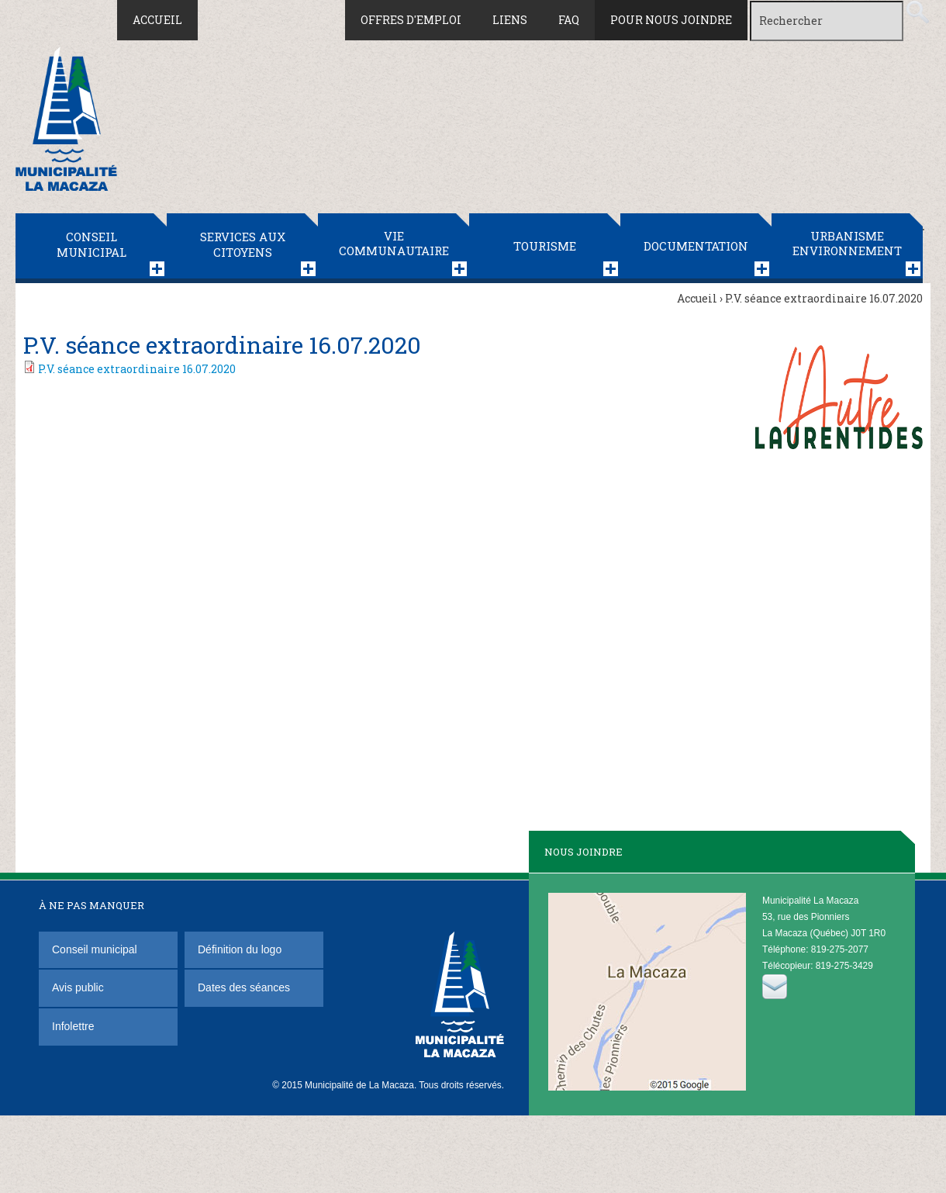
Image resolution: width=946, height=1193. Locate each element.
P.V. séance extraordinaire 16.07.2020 (137, 368)
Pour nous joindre (671, 19)
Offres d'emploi (411, 19)
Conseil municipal (91, 244)
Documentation (696, 246)
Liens (509, 19)
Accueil (157, 19)
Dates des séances (244, 987)
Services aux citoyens (242, 244)
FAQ (568, 19)
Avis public (78, 987)
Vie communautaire (394, 243)
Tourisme (544, 246)
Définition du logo (241, 949)
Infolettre (73, 1026)
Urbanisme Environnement (847, 243)
